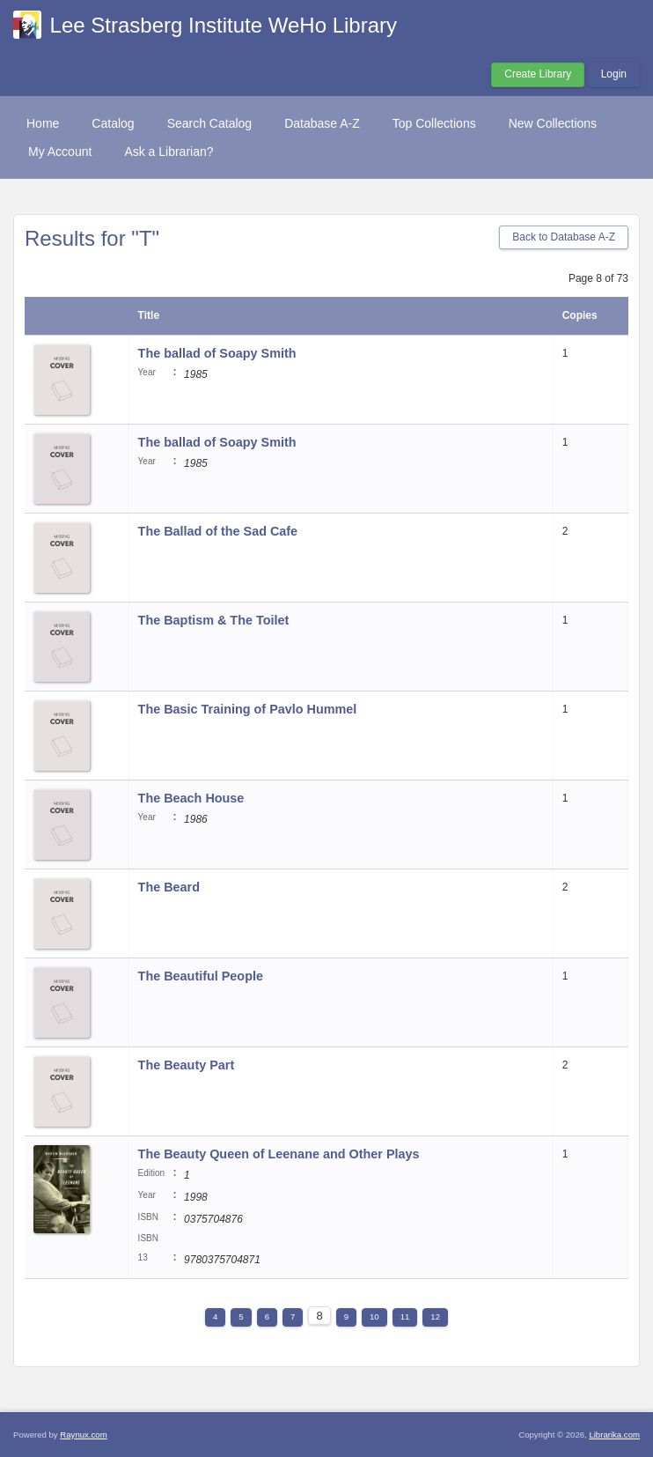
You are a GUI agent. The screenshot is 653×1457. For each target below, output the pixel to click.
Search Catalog (210, 123)
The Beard (169, 887)
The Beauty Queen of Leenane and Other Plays (279, 1154)
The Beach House (191, 798)
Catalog (113, 123)
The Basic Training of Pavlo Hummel (247, 709)
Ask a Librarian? (168, 151)
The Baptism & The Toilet (214, 620)
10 (374, 1316)
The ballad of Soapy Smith (217, 353)
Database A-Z (322, 123)
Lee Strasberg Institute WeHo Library (223, 25)
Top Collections (434, 123)
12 (435, 1316)
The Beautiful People (200, 976)
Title (148, 315)
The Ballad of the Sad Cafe (218, 531)
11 (405, 1316)
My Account (60, 151)
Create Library (537, 74)
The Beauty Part (186, 1065)
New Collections (553, 123)
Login (614, 74)
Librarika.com (614, 1434)
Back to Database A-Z (563, 237)
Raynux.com (83, 1434)
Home (42, 123)
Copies (580, 315)
